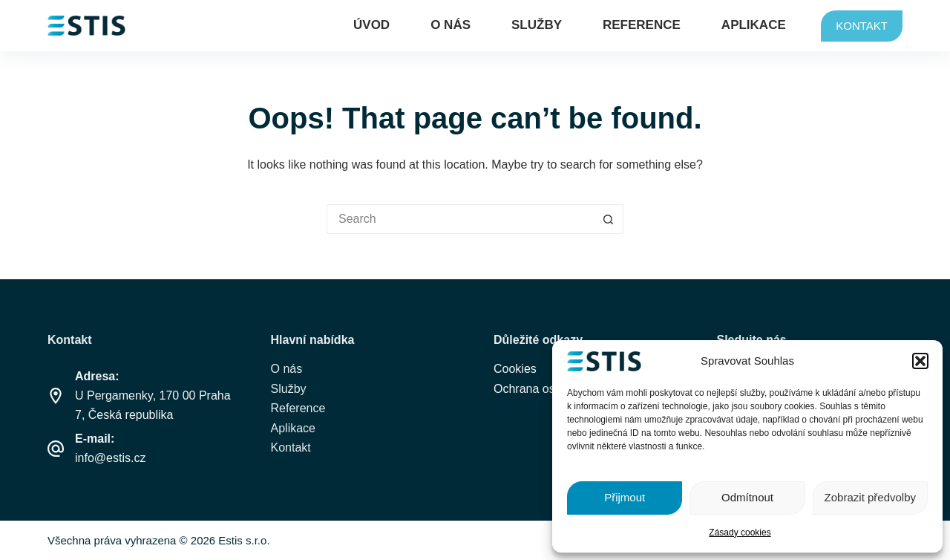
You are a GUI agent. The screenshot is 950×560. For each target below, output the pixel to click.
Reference (642, 25)
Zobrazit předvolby (870, 497)
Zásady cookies (739, 532)
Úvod (371, 25)
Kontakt (291, 447)
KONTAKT (862, 25)
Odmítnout (747, 497)
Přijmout (624, 497)
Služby (536, 25)
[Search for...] (460, 219)
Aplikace (753, 25)
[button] (920, 361)
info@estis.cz (110, 458)
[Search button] (608, 219)
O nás (450, 25)
